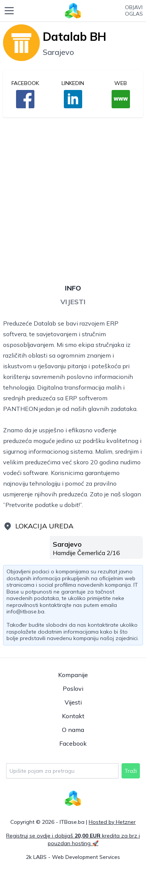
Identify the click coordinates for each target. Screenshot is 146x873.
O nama (73, 729)
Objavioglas (134, 11)
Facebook (73, 743)
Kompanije (73, 675)
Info (73, 288)
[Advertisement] (73, 196)
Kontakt (73, 716)
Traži (131, 770)
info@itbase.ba (25, 611)
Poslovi (73, 688)
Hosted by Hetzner (112, 821)
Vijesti (73, 301)
